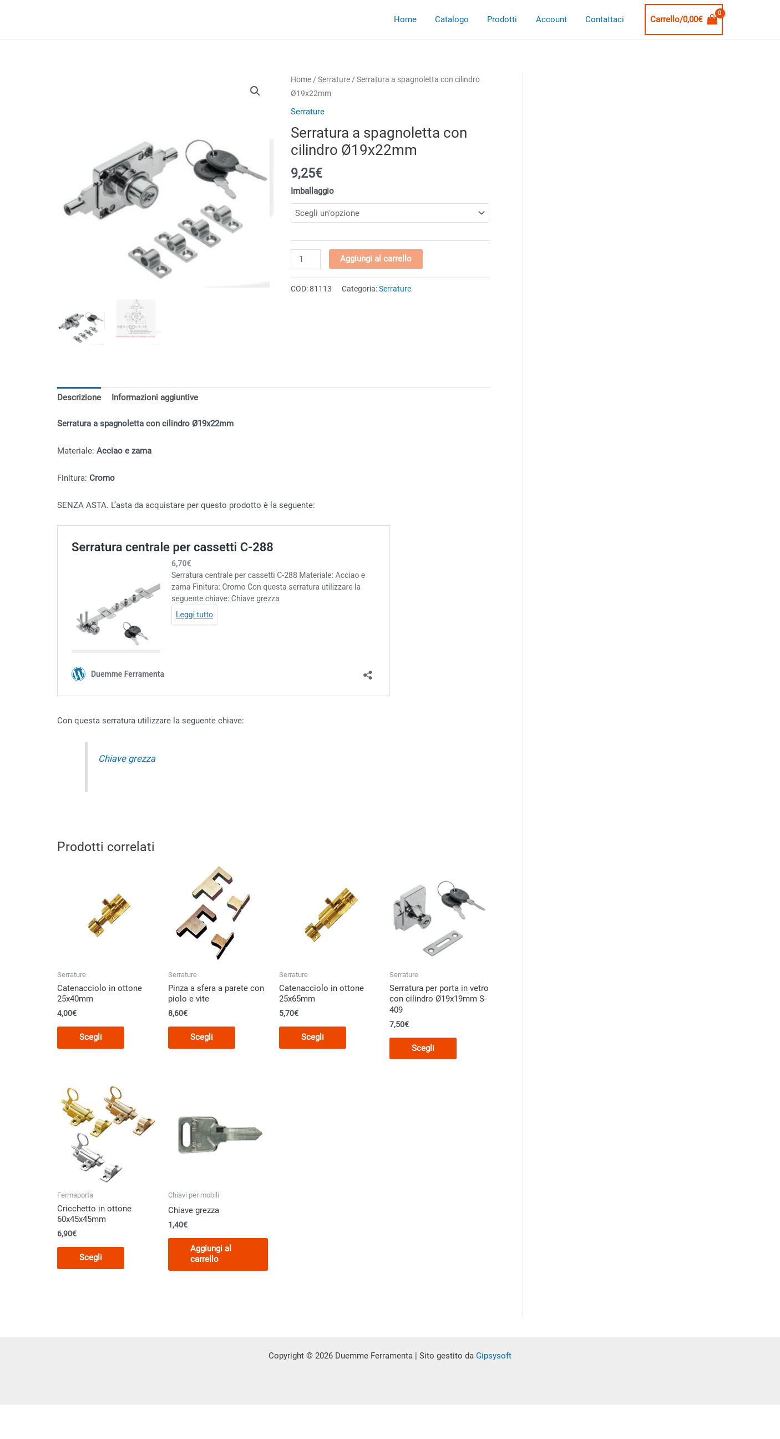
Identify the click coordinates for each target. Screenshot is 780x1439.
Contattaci (605, 19)
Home (413, 19)
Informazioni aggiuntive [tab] (155, 397)
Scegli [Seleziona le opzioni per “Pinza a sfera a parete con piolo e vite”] (201, 1037)
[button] (255, 91)
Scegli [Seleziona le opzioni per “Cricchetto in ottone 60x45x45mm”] (90, 1257)
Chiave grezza (126, 758)
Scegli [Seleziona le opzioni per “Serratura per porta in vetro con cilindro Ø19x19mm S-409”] (423, 1048)
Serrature (334, 79)
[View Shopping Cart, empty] (684, 20)
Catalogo (458, 19)
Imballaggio (312, 191)
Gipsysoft (493, 1356)
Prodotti (507, 19)
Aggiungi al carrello (376, 259)
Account (554, 19)
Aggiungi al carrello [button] (210, 1254)
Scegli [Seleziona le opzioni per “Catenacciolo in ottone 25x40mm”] (90, 1037)
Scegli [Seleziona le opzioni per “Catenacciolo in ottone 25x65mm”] (312, 1037)
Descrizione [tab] (79, 397)
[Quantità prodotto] (306, 259)
